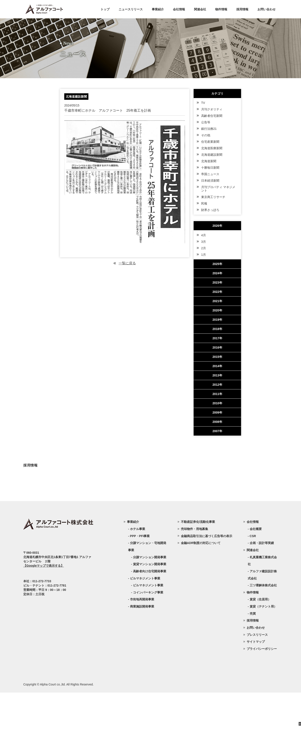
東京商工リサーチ (213, 197)
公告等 (205, 122)
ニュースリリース (131, 9)
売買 (253, 657)
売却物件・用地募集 (194, 572)
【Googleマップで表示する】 (43, 609)
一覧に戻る (127, 263)
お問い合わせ (266, 9)
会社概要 (256, 572)
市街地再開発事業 (142, 642)
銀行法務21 (209, 128)
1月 (203, 254)
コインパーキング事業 (148, 636)
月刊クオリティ (211, 109)
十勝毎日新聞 (210, 167)
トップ (105, 9)
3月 (203, 241)
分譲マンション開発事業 (149, 600)
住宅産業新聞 (210, 141)
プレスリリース (257, 678)
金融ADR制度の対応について (201, 586)
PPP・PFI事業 (140, 579)
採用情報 (242, 9)
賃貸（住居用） (260, 642)
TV (203, 103)
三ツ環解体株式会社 (263, 628)
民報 (204, 203)
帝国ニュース (210, 174)
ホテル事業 (137, 572)
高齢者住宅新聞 (211, 115)
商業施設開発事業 (142, 650)
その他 (205, 135)
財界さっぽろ (210, 210)
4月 (203, 235)
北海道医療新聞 (211, 148)
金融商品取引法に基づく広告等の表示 (206, 579)
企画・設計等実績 (262, 586)
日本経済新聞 (210, 180)
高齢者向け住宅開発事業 (149, 614)
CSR (253, 579)
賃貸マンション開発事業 (149, 607)
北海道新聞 (208, 161)
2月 (203, 248)
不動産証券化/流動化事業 (198, 565)
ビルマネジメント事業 (148, 628)
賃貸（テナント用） (263, 650)
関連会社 (200, 9)
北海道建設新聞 (211, 154)
